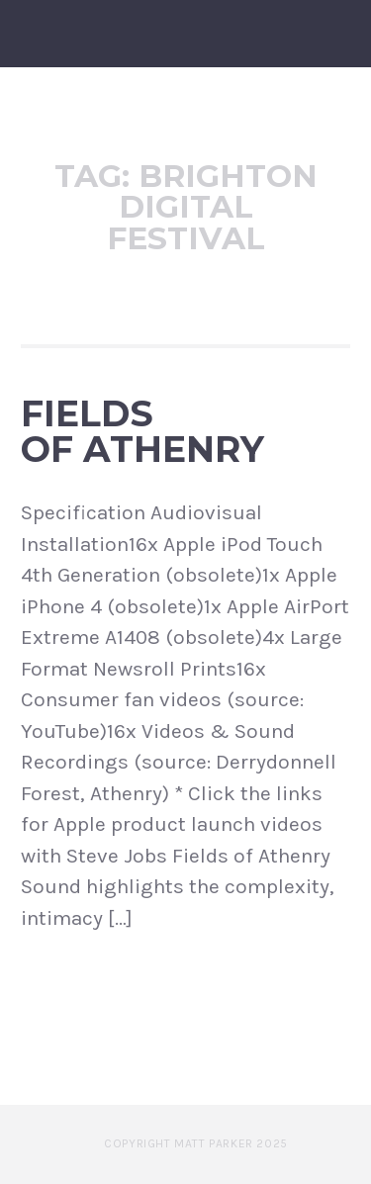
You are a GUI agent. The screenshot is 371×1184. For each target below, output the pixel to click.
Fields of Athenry (142, 431)
